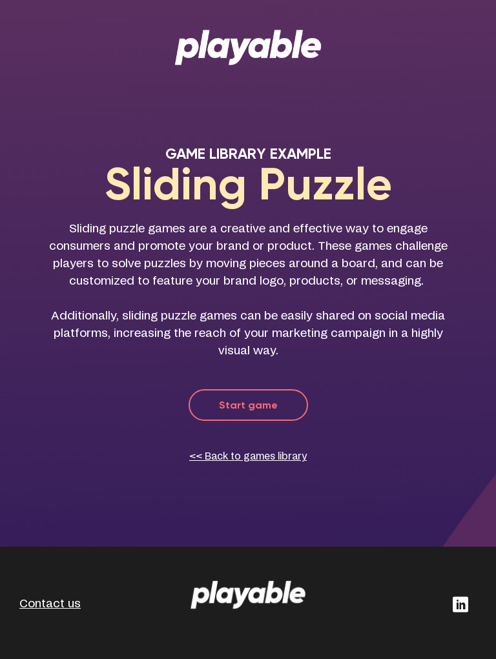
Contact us (50, 604)
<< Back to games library (248, 456)
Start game (248, 405)
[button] (460, 604)
